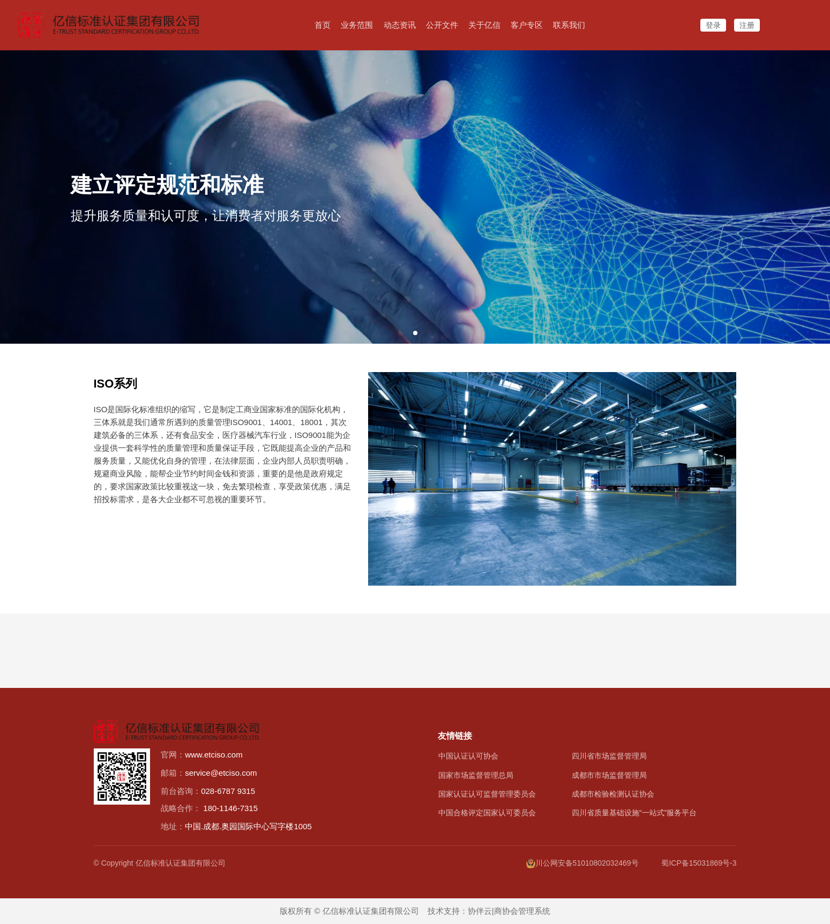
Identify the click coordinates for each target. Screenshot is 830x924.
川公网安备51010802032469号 (582, 863)
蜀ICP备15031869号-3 (698, 863)
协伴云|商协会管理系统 (509, 910)
